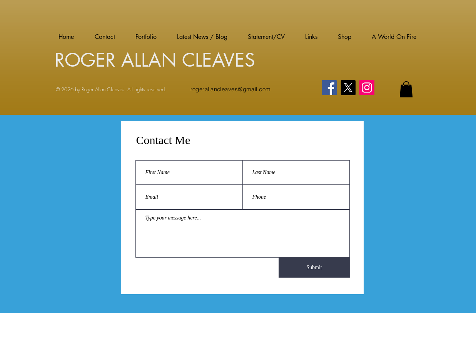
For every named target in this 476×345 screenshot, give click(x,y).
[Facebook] (329, 87)
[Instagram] (366, 87)
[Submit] (314, 268)
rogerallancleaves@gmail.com (230, 89)
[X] (348, 87)
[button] (406, 89)
